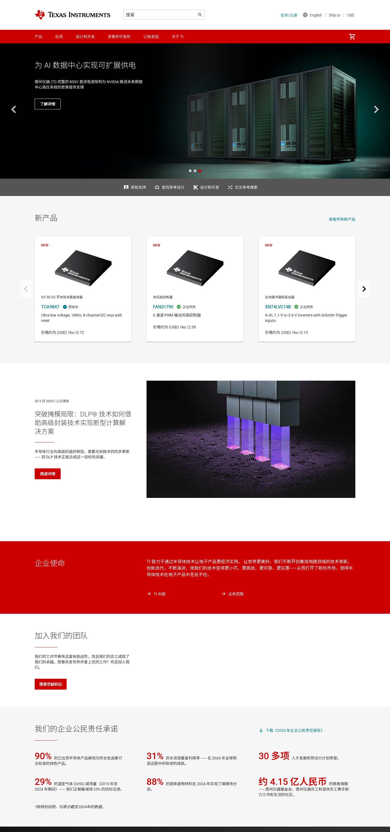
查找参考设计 (173, 187)
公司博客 (62, 401)
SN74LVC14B (307, 289)
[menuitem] (352, 36)
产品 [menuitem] (38, 36)
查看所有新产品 (342, 219)
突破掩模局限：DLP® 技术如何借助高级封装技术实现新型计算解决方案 (83, 422)
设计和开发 (209, 187)
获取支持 (138, 187)
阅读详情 (47, 474)
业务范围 (235, 594)
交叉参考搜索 (246, 187)
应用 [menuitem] (59, 36)
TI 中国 (159, 594)
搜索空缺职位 (50, 684)
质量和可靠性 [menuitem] (119, 36)
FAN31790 (195, 289)
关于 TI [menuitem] (177, 36)
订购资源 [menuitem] (151, 36)
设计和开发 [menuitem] (85, 36)
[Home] (72, 15)
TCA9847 (83, 289)
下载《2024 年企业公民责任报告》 (295, 730)
